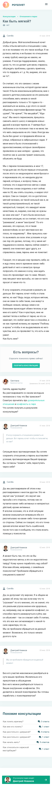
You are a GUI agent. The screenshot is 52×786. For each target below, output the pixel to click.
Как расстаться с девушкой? (17, 732)
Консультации (9, 16)
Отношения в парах (28, 16)
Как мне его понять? (13, 726)
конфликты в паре (26, 404)
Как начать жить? (11, 742)
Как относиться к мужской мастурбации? (16, 749)
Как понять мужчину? (13, 721)
